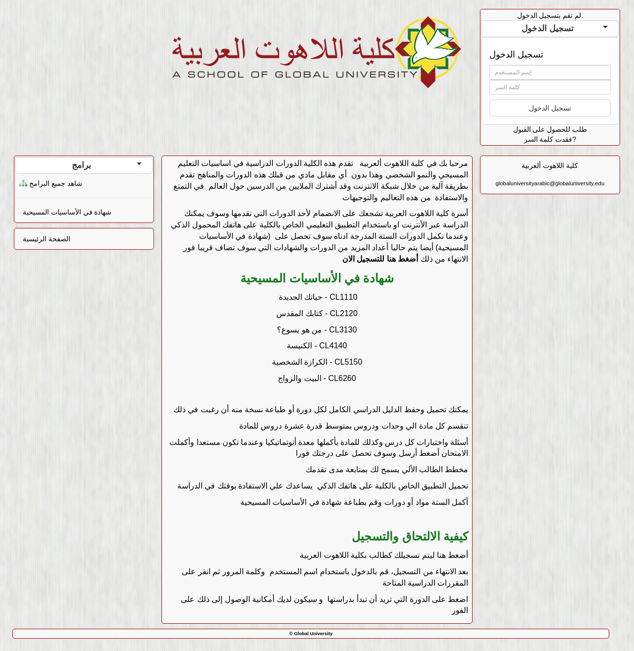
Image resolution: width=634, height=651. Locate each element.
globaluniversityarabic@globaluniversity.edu (550, 183)
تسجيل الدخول (565, 28)
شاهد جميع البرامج (55, 183)
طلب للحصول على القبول (550, 129)
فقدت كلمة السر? (550, 139)
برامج (107, 165)
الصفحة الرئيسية (46, 239)
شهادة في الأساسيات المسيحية (67, 212)
